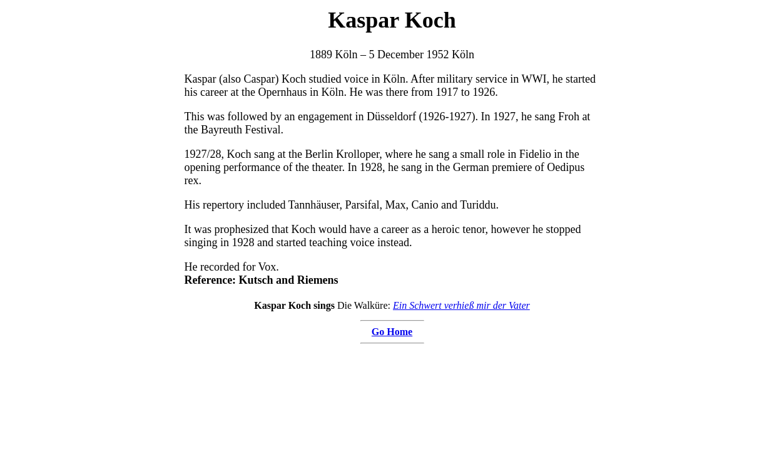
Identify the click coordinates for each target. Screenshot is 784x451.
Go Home (392, 331)
